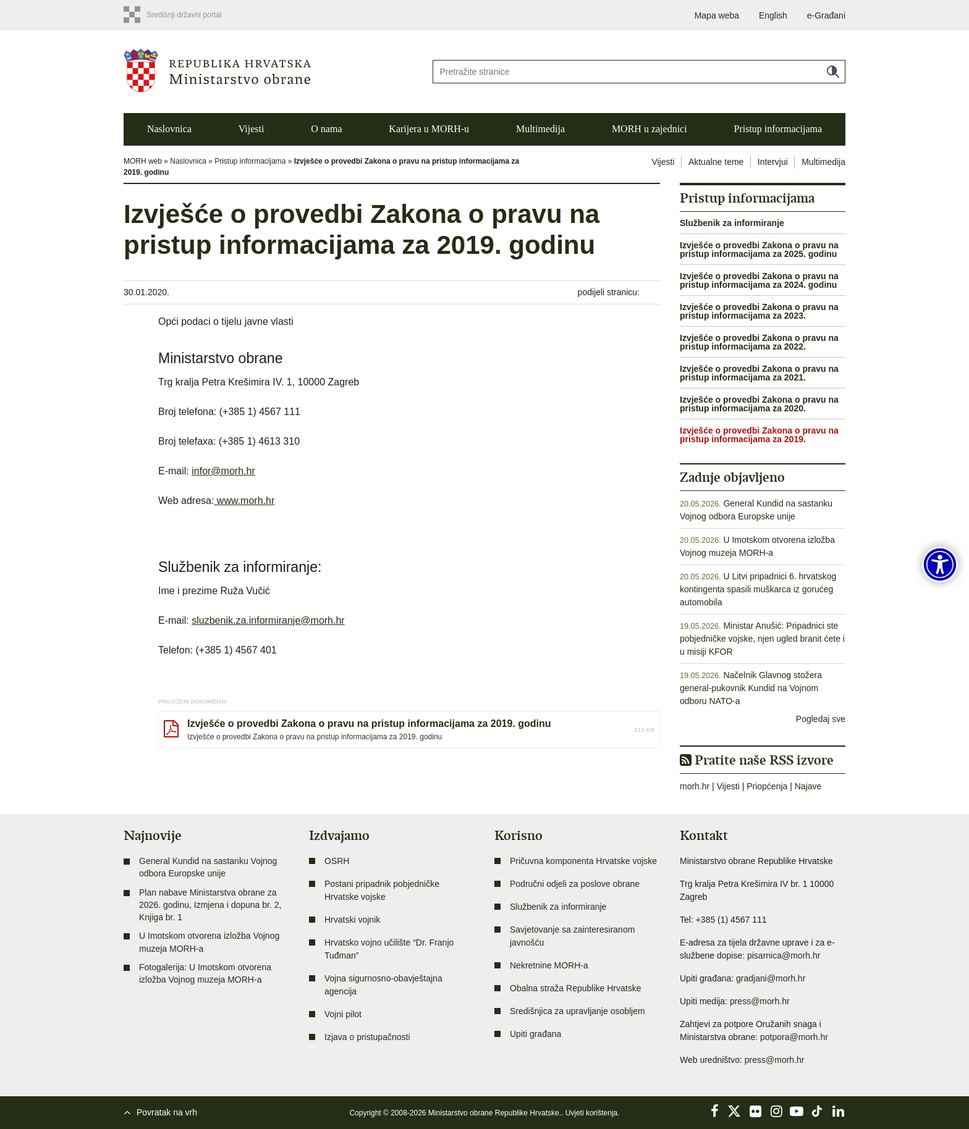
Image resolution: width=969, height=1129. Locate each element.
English (773, 15)
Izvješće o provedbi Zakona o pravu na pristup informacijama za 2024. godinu (759, 280)
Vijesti (251, 129)
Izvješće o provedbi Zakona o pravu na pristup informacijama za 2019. (759, 435)
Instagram (776, 1111)
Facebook (714, 1111)
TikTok (817, 1111)
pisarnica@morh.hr (783, 955)
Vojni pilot (343, 1014)
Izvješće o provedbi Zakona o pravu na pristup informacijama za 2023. (759, 311)
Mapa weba (717, 15)
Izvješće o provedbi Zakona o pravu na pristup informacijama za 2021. (759, 373)
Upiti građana (535, 1034)
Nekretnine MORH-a (549, 965)
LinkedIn (838, 1111)
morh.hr (694, 786)
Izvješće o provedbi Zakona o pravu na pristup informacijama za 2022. (759, 342)
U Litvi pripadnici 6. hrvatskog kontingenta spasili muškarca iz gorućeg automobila (758, 589)
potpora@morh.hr (794, 1037)
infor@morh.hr (223, 471)
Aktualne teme (716, 162)
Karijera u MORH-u (429, 129)
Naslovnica (169, 129)
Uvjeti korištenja (591, 1113)
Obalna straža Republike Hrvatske (575, 988)
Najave (808, 786)
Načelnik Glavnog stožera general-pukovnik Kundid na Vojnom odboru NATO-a (751, 688)
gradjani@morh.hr (770, 978)
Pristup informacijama (778, 129)
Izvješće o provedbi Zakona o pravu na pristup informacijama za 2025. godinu (759, 249)
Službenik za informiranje (732, 223)
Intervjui (773, 162)
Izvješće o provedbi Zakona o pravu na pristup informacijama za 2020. (759, 404)
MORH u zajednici (649, 129)
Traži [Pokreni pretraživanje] (833, 71)
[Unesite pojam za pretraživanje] (639, 71)
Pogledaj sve (820, 719)
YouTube (796, 1111)
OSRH (336, 861)
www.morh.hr (244, 500)
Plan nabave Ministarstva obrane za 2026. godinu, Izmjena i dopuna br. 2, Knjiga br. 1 (210, 905)
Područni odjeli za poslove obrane (575, 884)
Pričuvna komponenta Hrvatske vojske (583, 861)
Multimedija (540, 129)
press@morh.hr (760, 1001)
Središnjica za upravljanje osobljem (577, 1011)
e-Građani (826, 15)
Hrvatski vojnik (352, 920)
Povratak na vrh (167, 1112)
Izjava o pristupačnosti (367, 1037)
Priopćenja (767, 786)
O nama (326, 129)
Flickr (755, 1111)
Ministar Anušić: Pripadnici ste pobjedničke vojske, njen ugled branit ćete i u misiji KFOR (762, 639)
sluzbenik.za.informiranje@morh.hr (268, 620)
